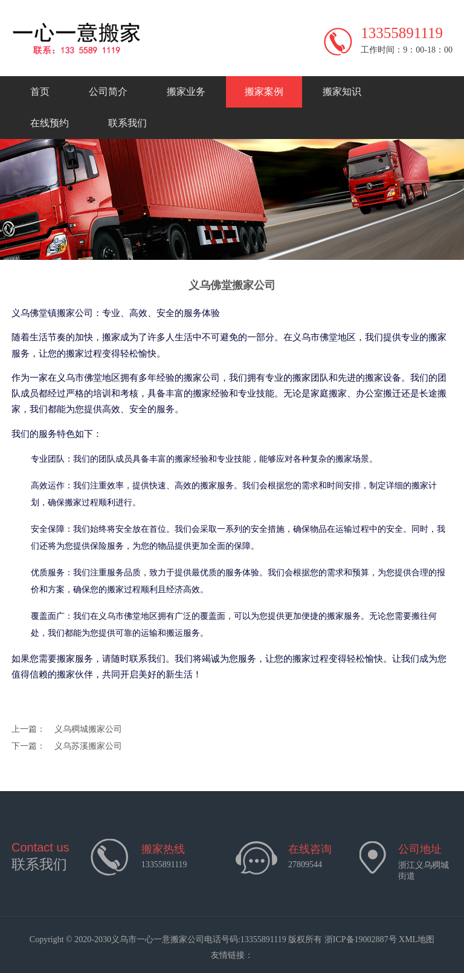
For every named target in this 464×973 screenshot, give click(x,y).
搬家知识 (342, 91)
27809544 (305, 864)
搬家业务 (186, 91)
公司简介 (108, 91)
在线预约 (49, 123)
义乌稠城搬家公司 (88, 729)
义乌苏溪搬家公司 (88, 746)
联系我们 (127, 123)
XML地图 (416, 939)
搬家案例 (264, 91)
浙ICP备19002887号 (360, 939)
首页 (40, 91)
